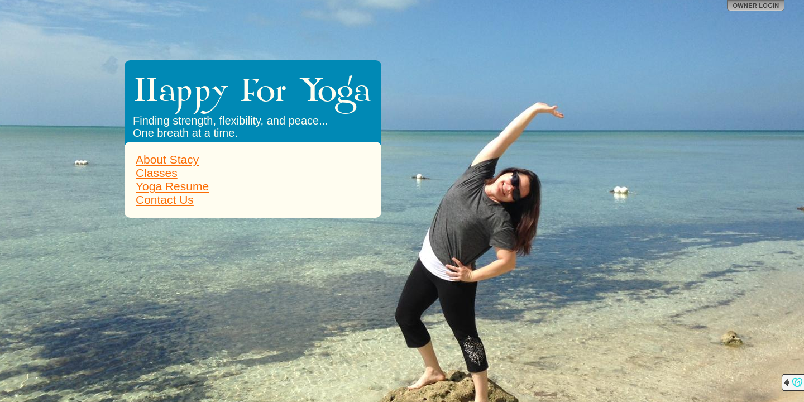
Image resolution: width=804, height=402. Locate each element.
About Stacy (167, 159)
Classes (157, 172)
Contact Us (165, 199)
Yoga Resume (172, 186)
